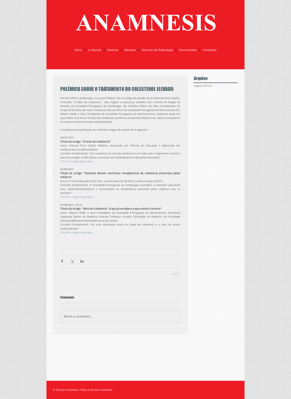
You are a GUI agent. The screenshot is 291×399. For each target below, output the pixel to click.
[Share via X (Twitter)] (72, 261)
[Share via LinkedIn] (82, 261)
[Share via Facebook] (62, 261)
